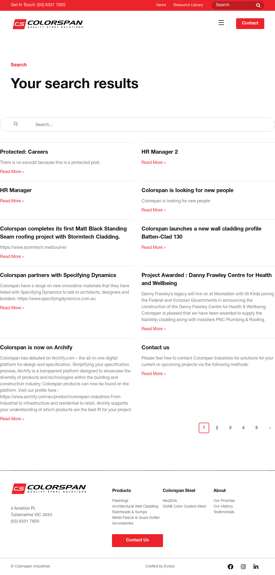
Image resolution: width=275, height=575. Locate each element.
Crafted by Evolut (160, 567)
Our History (223, 507)
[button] (221, 22)
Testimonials (224, 512)
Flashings (120, 501)
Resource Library (188, 5)
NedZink (170, 501)
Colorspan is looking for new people (187, 191)
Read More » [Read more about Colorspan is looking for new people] (154, 211)
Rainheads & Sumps (129, 512)
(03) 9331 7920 (51, 5)
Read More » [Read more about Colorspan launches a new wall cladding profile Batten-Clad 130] (154, 248)
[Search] (258, 5)
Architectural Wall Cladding (135, 507)
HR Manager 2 (160, 152)
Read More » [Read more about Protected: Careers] (12, 172)
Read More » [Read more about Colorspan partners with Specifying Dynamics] (12, 308)
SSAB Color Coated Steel (184, 507)
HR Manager (16, 191)
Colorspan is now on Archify (36, 348)
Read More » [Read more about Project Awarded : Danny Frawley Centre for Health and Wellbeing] (154, 329)
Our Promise (224, 501)
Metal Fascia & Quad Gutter (136, 518)
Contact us (155, 348)
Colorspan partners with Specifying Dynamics (58, 276)
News (161, 5)
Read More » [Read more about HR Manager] (12, 201)
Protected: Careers (24, 152)
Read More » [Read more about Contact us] (154, 374)
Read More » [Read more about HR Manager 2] (154, 163)
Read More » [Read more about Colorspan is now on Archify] (12, 419)
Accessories (122, 524)
